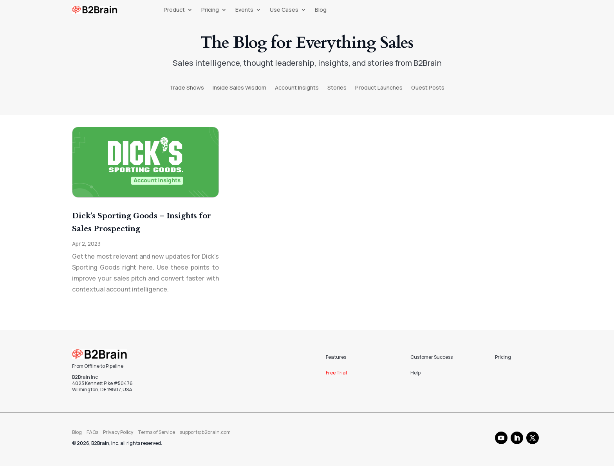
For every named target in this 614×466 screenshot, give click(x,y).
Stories (337, 88)
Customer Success (431, 357)
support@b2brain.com (205, 432)
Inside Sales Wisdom (239, 88)
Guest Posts (427, 88)
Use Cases (284, 10)
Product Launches (379, 88)
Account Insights (297, 88)
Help (415, 372)
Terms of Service (156, 432)
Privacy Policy (118, 432)
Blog (321, 10)
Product (174, 10)
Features (336, 357)
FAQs (92, 432)
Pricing (210, 10)
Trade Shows (187, 88)
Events (244, 10)
